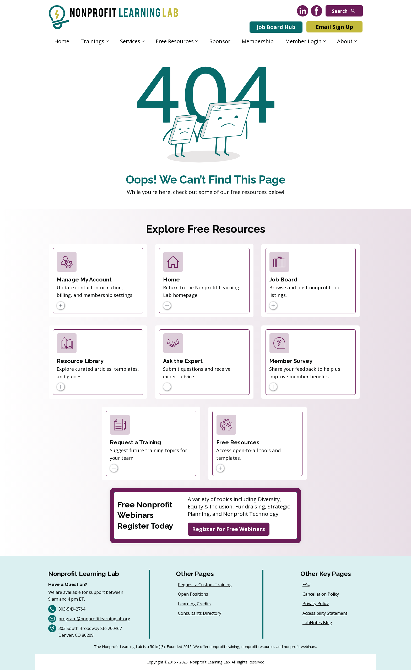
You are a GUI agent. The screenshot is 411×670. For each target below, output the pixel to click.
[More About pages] (355, 41)
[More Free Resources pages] (196, 41)
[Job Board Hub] (276, 27)
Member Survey (290, 361)
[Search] (344, 10)
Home (171, 279)
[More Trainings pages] (107, 41)
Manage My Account (84, 279)
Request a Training (135, 442)
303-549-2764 (71, 609)
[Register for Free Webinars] (228, 529)
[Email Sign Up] (334, 26)
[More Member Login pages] (324, 41)
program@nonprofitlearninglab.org (94, 619)
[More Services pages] (143, 41)
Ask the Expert (183, 361)
